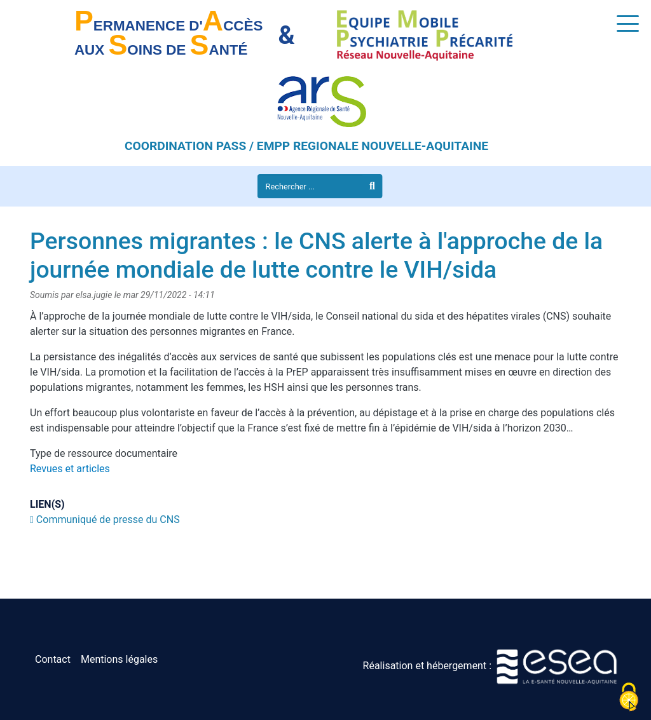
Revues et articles (70, 469)
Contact (53, 659)
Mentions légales (119, 659)
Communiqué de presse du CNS (108, 519)
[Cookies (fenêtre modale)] (628, 698)
